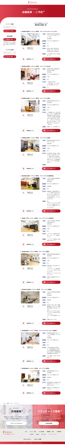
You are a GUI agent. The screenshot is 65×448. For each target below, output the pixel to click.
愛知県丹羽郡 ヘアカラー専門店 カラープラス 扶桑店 (35, 251)
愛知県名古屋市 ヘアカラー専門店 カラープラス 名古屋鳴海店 (38, 176)
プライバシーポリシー (51, 434)
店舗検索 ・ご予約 (9, 403)
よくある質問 (39, 431)
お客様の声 (58, 431)
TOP (22, 431)
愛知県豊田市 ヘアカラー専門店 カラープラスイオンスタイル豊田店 (39, 330)
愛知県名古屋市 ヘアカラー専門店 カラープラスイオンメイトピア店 (39, 31)
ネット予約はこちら (51, 59)
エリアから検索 (10, 56)
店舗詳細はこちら (30, 59)
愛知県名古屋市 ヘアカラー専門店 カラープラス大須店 (36, 98)
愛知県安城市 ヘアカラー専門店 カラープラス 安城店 (35, 368)
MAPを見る (50, 38)
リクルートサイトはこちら (16, 423)
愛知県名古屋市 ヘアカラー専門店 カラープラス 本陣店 (36, 138)
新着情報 (30, 434)
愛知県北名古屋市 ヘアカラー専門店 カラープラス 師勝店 (36, 289)
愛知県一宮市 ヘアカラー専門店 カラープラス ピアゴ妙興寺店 (38, 218)
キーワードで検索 (9, 30)
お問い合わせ (42, 434)
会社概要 (35, 434)
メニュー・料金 (30, 431)
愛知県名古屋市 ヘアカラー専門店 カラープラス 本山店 (36, 66)
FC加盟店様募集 (48, 423)
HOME (4, 403)
